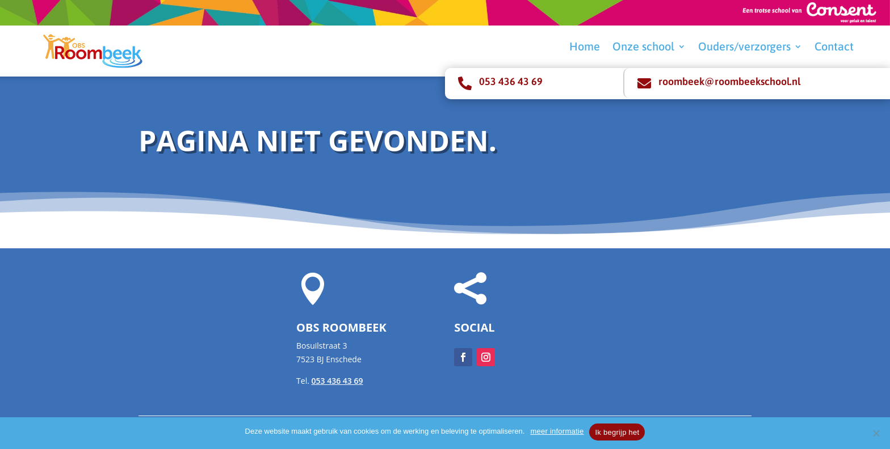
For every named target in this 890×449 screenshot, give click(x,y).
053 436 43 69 (511, 81)
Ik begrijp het (617, 432)
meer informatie (556, 431)
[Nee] (875, 433)
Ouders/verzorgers (744, 48)
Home (584, 48)
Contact (834, 48)
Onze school (643, 48)
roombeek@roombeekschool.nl (729, 81)
